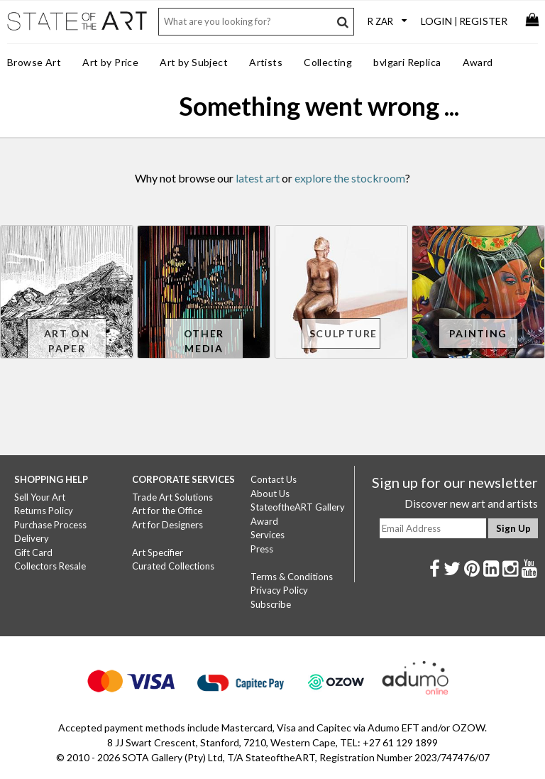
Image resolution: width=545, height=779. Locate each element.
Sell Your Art (39, 497)
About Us (270, 493)
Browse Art (34, 62)
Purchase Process (50, 524)
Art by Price (110, 62)
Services (268, 534)
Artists (265, 62)
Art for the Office (167, 510)
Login (436, 21)
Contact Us (274, 479)
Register (483, 21)
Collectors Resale (50, 566)
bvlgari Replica (407, 62)
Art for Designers (167, 524)
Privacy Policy (279, 590)
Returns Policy (43, 510)
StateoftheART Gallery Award (298, 514)
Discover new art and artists (471, 503)
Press (262, 549)
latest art (258, 178)
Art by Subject (194, 62)
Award (478, 62)
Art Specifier (157, 552)
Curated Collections (173, 566)
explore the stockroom (349, 178)
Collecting (328, 62)
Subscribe (271, 604)
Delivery (31, 538)
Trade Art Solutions (172, 497)
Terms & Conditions (292, 576)
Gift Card (33, 552)
